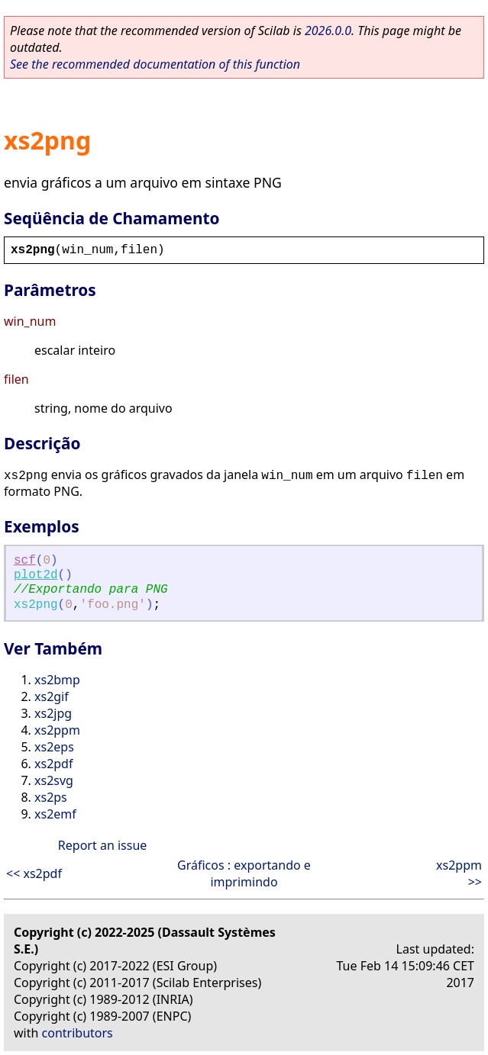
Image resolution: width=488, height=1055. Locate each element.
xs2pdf (53, 763)
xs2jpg (53, 713)
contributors (77, 1032)
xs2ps (50, 797)
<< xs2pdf (34, 873)
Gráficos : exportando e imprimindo (244, 873)
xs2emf (55, 814)
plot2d (36, 575)
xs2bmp (57, 679)
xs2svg (53, 780)
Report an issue (102, 845)
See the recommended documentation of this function (155, 64)
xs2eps (54, 746)
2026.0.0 (328, 30)
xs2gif (51, 696)
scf (25, 561)
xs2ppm (57, 730)
